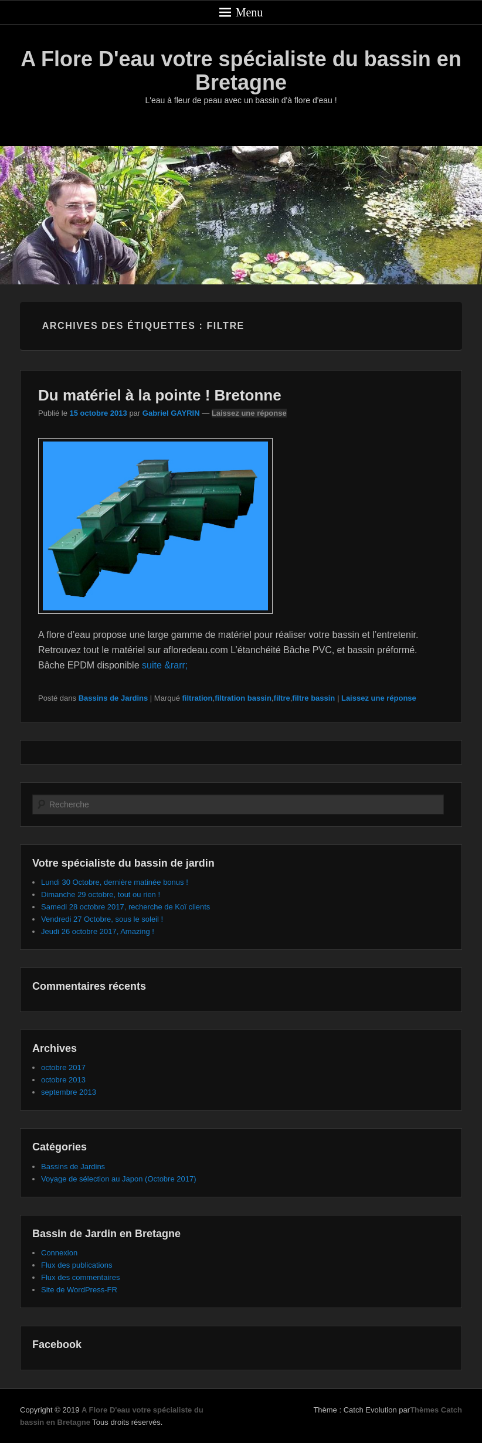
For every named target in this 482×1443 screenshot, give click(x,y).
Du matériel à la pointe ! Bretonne (159, 395)
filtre (282, 698)
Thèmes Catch (436, 1409)
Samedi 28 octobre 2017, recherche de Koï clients (125, 906)
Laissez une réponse (249, 413)
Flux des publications (76, 1265)
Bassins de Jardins (113, 698)
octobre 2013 (63, 1079)
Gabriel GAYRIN (171, 413)
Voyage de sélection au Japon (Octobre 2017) (118, 1178)
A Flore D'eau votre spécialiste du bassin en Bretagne (241, 70)
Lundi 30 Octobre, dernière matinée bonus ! (114, 882)
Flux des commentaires (80, 1277)
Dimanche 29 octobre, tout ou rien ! (100, 894)
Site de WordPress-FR (79, 1289)
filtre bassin (313, 698)
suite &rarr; (165, 665)
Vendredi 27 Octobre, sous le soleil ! (102, 919)
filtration (197, 698)
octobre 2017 (63, 1067)
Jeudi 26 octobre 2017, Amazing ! (97, 931)
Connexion (59, 1252)
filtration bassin (243, 698)
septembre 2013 (68, 1092)
